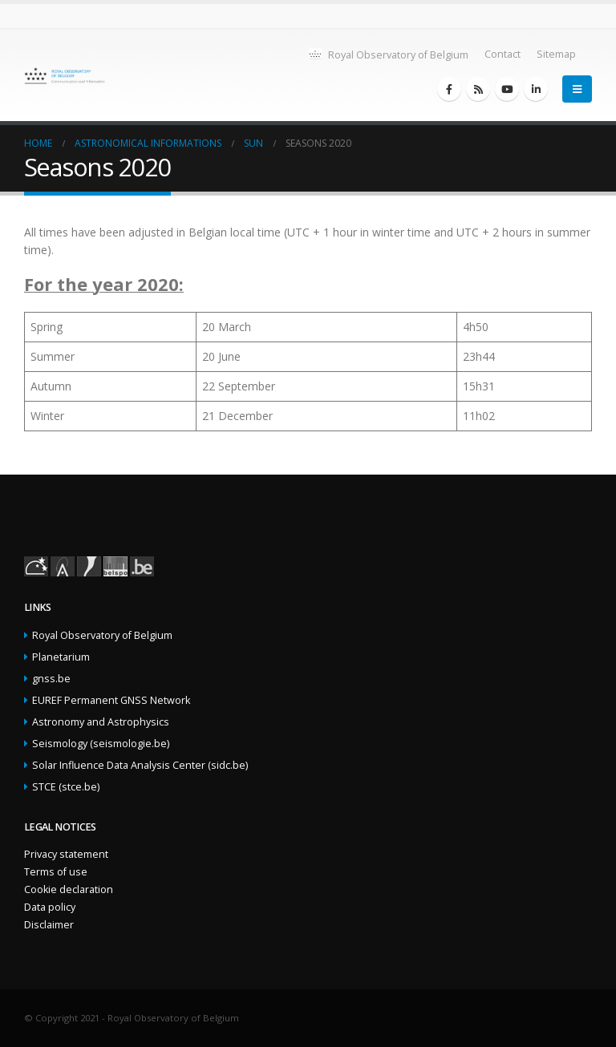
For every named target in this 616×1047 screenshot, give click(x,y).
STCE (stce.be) (65, 787)
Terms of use (55, 872)
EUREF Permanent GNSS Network (111, 700)
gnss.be (51, 678)
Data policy (49, 907)
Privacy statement (66, 854)
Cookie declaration (68, 889)
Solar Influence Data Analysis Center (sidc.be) (140, 765)
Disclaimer (49, 925)
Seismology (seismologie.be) (100, 743)
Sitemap (556, 54)
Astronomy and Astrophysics (100, 722)
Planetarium (61, 657)
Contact (502, 54)
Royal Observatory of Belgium (387, 54)
